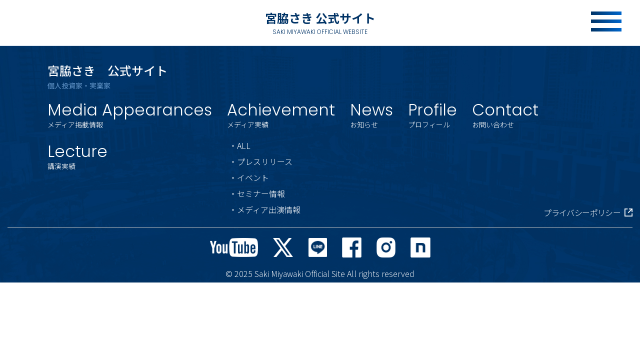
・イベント (249, 178)
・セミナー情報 (257, 194)
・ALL (239, 146)
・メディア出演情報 (264, 210)
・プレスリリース (260, 162)
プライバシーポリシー (588, 212)
